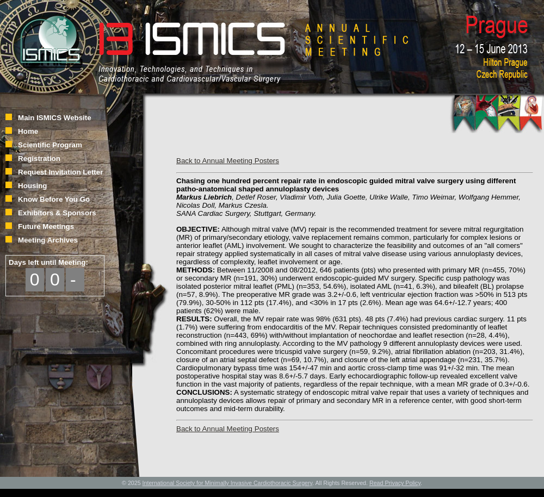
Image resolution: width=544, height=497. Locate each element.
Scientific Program (50, 145)
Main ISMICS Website (54, 118)
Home (28, 131)
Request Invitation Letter (60, 172)
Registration (39, 158)
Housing (32, 186)
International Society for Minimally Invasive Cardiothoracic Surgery (228, 483)
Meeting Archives (48, 240)
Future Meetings (46, 226)
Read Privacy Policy (395, 483)
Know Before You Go (54, 199)
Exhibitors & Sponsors (57, 213)
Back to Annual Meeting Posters (227, 161)
